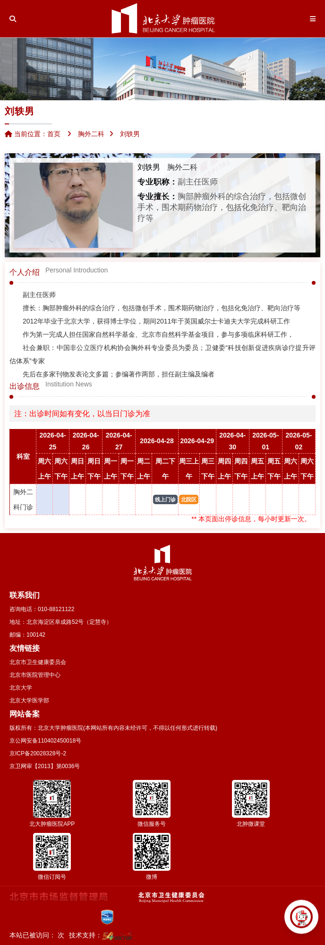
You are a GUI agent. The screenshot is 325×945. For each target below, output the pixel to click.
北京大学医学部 (29, 700)
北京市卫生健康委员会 (37, 662)
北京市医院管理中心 (34, 675)
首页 (53, 134)
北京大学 (20, 687)
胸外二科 (182, 167)
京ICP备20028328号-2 (37, 753)
